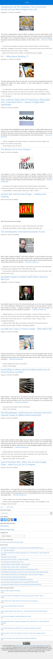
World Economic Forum (7, 273)
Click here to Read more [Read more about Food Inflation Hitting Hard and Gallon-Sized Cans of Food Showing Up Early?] (21, 402)
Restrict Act (26, 190)
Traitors (21, 50)
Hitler (13, 325)
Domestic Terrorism (33, 46)
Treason (26, 50)
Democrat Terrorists (6, 325)
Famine (17, 363)
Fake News (4, 48)
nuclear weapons (22, 228)
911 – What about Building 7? (14, 56)
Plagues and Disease (33, 228)
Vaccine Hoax (17, 143)
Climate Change (7, 501)
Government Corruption (21, 48)
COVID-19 (18, 146)
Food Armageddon (40, 501)
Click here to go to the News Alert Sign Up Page (11, 542)
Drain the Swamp (44, 46)
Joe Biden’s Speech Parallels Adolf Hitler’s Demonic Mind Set (24, 278)
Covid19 (5, 141)
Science (37, 499)
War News (40, 226)
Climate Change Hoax (9, 363)
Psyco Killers (9, 143)
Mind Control (45, 48)
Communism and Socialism (10, 46)
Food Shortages (11, 366)
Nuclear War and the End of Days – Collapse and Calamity (23, 195)
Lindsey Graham (17, 190)
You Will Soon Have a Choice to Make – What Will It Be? (26, 328)
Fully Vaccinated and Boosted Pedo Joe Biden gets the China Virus (17, 579)
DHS (6, 316)
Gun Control (22, 226)
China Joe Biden (18, 53)
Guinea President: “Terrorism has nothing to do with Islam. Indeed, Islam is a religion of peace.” (23, 633)
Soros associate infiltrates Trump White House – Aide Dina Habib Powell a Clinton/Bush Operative (24, 611)
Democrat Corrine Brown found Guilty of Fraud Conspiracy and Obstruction (19, 638)
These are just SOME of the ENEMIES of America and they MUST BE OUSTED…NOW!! (22, 595)
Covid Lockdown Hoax (9, 146)
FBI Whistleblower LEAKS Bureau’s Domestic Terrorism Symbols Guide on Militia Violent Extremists (26, 413)
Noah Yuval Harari (43, 271)
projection (32, 325)
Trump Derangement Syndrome (19, 456)
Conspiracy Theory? (17, 89)
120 (8, 507)
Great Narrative (7, 226)
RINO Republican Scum (31, 188)
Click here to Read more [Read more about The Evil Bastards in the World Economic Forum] (32, 262)
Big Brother (8, 89)
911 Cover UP (9, 94)
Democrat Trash (22, 46)
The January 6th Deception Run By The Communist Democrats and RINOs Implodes (21, 584)
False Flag (17, 94)
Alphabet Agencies (8, 314)
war (41, 228)
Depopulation (16, 501)
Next (12, 507)
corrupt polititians (7, 190)
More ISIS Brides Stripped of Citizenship (10, 590)
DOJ (9, 316)
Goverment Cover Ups (14, 91)
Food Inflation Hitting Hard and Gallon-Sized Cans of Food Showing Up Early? (25, 370)
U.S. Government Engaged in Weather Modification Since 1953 (16, 616)
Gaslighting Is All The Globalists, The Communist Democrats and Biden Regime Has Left (23, 8)
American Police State (9, 323)
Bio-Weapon (13, 228)
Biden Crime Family (8, 53)
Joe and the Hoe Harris (34, 48)
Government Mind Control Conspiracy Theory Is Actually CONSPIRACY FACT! (19, 582)
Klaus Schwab (23, 271)
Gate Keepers (42, 186)
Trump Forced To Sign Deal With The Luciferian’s (12, 606)
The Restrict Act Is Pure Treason (15, 149)
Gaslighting (11, 48)
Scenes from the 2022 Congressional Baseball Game (13, 577)
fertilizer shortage (30, 501)
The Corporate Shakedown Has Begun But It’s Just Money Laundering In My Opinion (21, 628)
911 (4, 89)
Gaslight (39, 53)
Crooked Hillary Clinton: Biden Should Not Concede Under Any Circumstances (19, 601)
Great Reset (15, 226)
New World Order (32, 271)
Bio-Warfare (6, 228)
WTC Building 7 (7, 96)
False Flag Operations (41, 89)
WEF (34, 269)
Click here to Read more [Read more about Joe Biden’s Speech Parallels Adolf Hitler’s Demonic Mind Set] (39, 309)
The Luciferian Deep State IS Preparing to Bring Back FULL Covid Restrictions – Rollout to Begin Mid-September (25, 102)
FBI (23, 316)
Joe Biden (18, 325)
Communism (30, 323)
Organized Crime (16, 269)
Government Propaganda (39, 94)
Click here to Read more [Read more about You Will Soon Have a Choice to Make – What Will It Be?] (16, 359)
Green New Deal (11, 504)
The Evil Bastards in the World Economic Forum (23, 231)
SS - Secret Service (25, 318)
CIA (15, 314)
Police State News (39, 91)
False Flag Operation (26, 94)
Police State (25, 325)
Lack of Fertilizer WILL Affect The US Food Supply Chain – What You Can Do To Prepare (23, 463)
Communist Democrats (30, 53)
